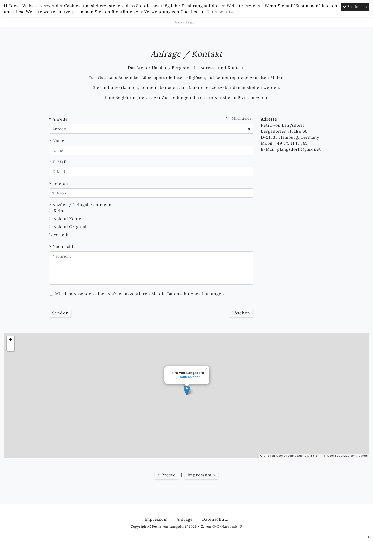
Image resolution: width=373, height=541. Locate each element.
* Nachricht (61, 246)
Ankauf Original (70, 226)
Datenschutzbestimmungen (195, 293)
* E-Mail (58, 161)
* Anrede (58, 119)
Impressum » (202, 474)
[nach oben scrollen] (369, 536)
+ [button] (10, 340)
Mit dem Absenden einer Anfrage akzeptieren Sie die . (140, 293)
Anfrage (185, 519)
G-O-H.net (221, 526)
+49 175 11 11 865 (291, 143)
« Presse (167, 474)
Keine (60, 210)
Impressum (156, 519)
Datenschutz (215, 519)
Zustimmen (355, 6)
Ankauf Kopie (67, 218)
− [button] (10, 347)
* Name (56, 140)
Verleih (61, 234)
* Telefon (58, 183)
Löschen (241, 312)
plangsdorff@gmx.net (299, 149)
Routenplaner (189, 377)
